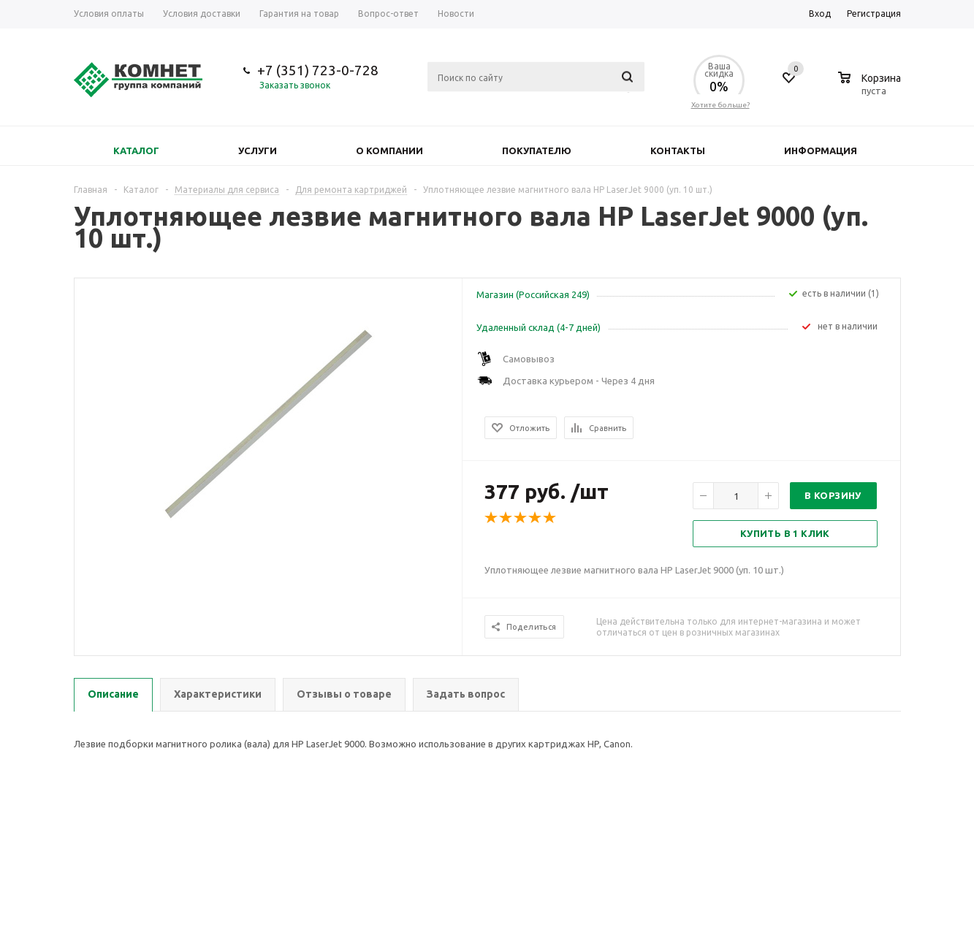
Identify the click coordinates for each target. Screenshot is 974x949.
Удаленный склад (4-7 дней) (538, 327)
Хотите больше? (720, 105)
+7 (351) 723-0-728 (317, 70)
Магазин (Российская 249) (533, 294)
